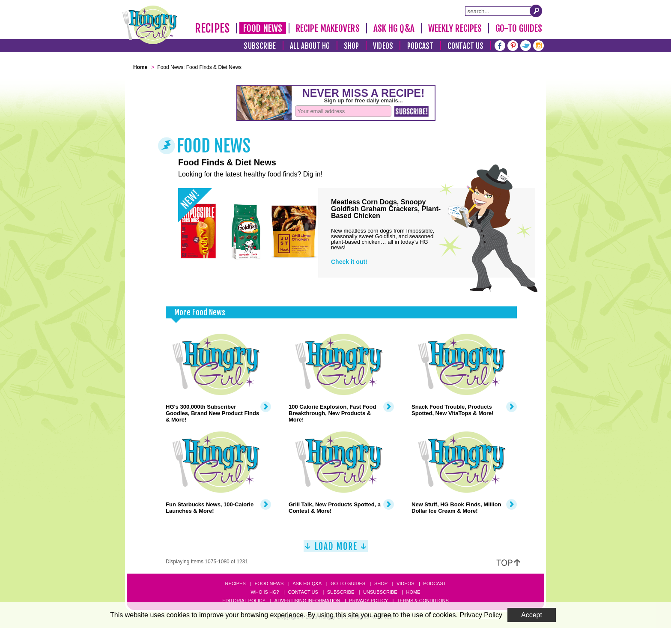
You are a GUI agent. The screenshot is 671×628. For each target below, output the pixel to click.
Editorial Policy (243, 600)
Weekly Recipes (455, 28)
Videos (383, 46)
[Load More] (336, 549)
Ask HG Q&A (394, 28)
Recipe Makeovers (328, 28)
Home (413, 592)
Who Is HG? (265, 592)
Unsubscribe (380, 592)
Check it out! (349, 261)
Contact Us (465, 46)
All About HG (310, 46)
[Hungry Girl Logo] (149, 25)
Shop (351, 46)
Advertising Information (307, 600)
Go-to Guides (348, 583)
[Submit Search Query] (536, 10)
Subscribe (260, 46)
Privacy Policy (368, 600)
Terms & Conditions (423, 600)
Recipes (212, 28)
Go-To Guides (518, 28)
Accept (531, 615)
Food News (262, 28)
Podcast (420, 46)
